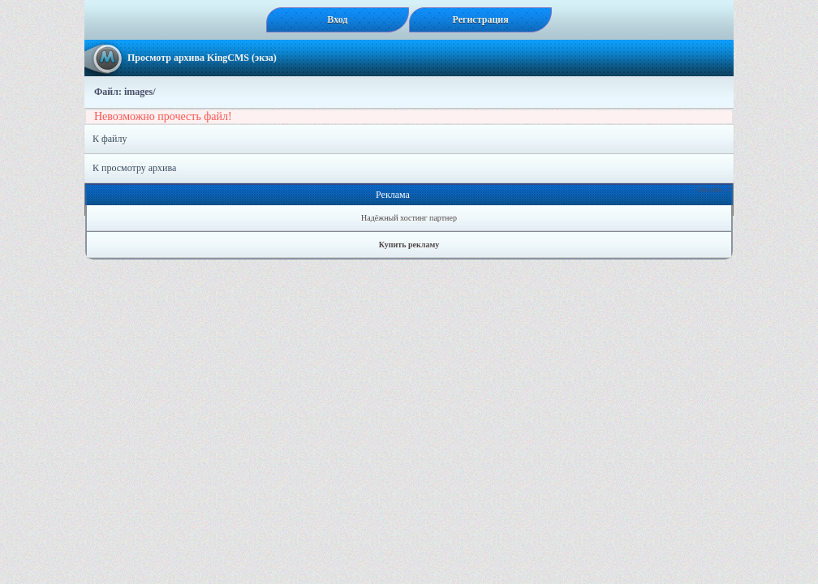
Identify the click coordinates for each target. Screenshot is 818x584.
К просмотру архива (134, 168)
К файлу (110, 138)
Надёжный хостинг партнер (409, 217)
